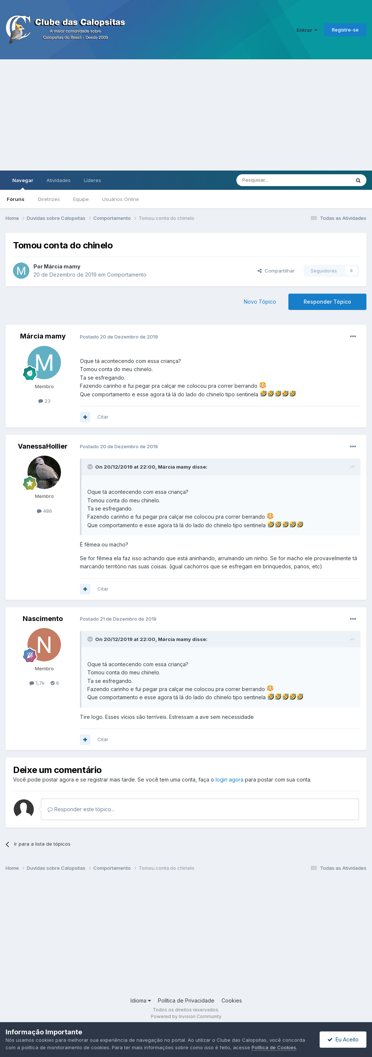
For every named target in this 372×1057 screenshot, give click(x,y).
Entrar (307, 30)
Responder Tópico (327, 301)
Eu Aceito (343, 1039)
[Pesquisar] (272, 180)
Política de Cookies (274, 1047)
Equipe (81, 199)
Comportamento (126, 274)
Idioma (140, 1000)
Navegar (22, 183)
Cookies (231, 1000)
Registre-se (345, 30)
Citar (103, 417)
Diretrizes (49, 199)
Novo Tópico (260, 301)
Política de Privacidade (186, 1000)
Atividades (58, 180)
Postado (119, 337)
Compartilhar (276, 271)
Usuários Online (120, 199)
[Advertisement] (186, 115)
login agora (229, 779)
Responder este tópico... (81, 809)
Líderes (92, 180)
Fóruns (16, 199)
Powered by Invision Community (186, 1016)
